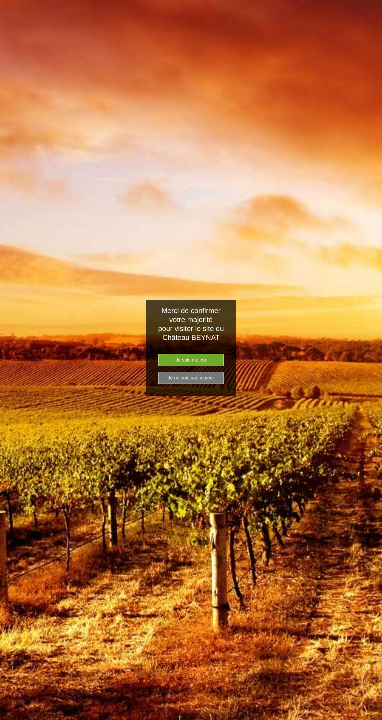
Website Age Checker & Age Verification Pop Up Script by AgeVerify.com (374, 718)
